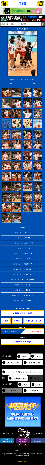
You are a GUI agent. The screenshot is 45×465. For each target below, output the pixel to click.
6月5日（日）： (22, 232)
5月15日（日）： (22, 295)
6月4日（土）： (22, 238)
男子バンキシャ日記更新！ (14, 24)
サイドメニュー (4, 3)
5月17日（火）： (22, 290)
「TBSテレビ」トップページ (22, 3)
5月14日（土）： (22, 300)
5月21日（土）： (22, 274)
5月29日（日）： (22, 258)
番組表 (40, 3)
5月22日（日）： (22, 269)
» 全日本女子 (36, 331)
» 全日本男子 (11, 331)
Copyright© (6, 454)
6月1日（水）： (22, 248)
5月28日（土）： (22, 264)
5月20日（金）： (22, 279)
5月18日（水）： (22, 285)
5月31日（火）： (22, 253)
